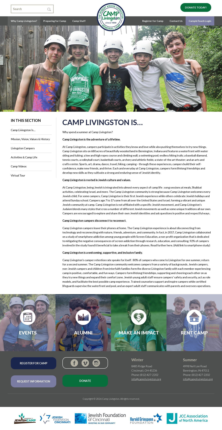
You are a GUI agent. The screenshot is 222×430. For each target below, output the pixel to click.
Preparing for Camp (54, 20)
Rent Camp (194, 332)
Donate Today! (196, 7)
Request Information (33, 381)
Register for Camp (152, 20)
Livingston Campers (23, 148)
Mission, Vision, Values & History (30, 139)
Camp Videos (19, 166)
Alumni (83, 332)
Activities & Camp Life (24, 157)
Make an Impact (139, 332)
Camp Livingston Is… (23, 130)
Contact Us (176, 20)
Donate (85, 380)
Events (28, 332)
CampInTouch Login (200, 20)
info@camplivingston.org (146, 379)
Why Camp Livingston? (24, 20)
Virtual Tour (18, 175)
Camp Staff (79, 20)
